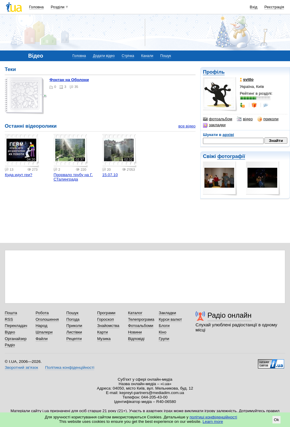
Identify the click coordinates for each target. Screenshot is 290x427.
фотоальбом (217, 119)
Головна (36, 7)
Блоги (164, 325)
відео (245, 119)
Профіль (214, 72)
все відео (187, 126)
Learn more (213, 421)
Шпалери (44, 332)
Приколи (74, 325)
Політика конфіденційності (69, 367)
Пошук (165, 56)
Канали (147, 56)
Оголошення (47, 319)
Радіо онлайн (229, 315)
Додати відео (104, 56)
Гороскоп (105, 319)
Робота (42, 313)
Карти (102, 332)
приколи (267, 119)
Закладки (167, 313)
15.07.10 (110, 175)
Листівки (74, 332)
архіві (228, 134)
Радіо (10, 345)
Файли (42, 338)
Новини (135, 332)
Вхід (254, 7)
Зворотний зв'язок (21, 367)
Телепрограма (141, 319)
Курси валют (170, 319)
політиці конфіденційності (213, 417)
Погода (72, 319)
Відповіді (136, 338)
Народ (42, 325)
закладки (214, 125)
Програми (106, 313)
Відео (10, 332)
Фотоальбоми (140, 325)
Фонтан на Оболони (69, 80)
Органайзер (15, 338)
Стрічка (128, 56)
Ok (276, 419)
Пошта (11, 313)
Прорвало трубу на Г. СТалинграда (73, 177)
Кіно (162, 332)
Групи (164, 338)
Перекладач (16, 325)
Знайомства (108, 325)
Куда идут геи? (18, 175)
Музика (104, 338)
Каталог (135, 313)
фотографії (231, 156)
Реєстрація (274, 7)
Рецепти (74, 338)
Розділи (57, 7)
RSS (9, 319)
